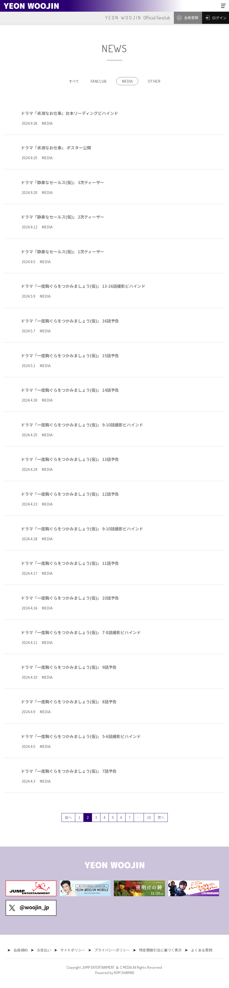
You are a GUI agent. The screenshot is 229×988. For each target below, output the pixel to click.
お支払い (45, 950)
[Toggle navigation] (223, 6)
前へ (68, 817)
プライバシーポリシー (111, 950)
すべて (74, 81)
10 (149, 817)
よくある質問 (197, 950)
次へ (160, 817)
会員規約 (23, 950)
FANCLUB (98, 81)
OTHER (154, 81)
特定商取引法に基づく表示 (157, 950)
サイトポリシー (72, 950)
